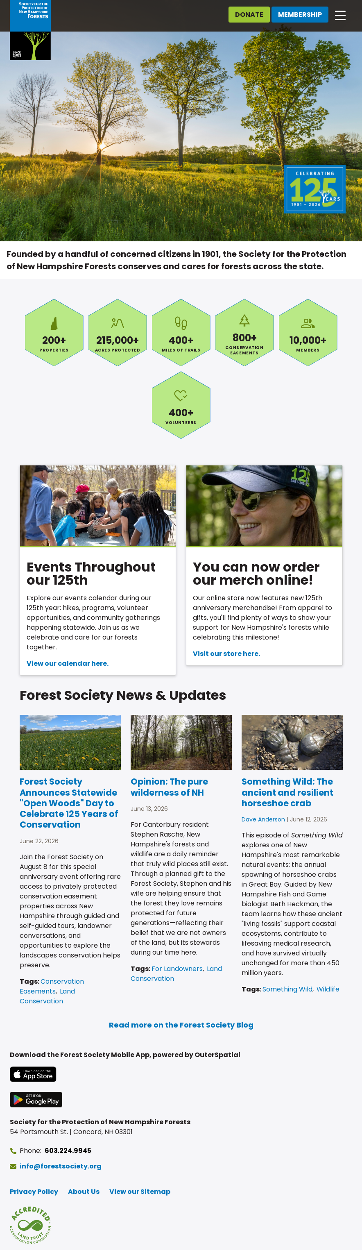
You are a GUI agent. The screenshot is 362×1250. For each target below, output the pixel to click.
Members (308, 332)
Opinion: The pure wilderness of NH (169, 787)
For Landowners (177, 968)
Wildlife (328, 989)
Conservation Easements (244, 332)
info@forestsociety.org (61, 1166)
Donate (249, 14)
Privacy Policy (34, 1191)
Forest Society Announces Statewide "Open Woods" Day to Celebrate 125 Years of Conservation (69, 803)
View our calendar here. (68, 663)
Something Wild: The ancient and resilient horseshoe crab (287, 792)
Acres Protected (117, 332)
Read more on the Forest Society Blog (181, 1025)
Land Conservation (47, 996)
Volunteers (181, 405)
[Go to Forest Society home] (30, 30)
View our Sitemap (139, 1191)
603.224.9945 (68, 1150)
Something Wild (287, 989)
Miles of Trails (181, 332)
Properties (54, 332)
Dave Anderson (263, 819)
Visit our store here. (226, 653)
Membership (300, 14)
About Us (84, 1191)
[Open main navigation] (340, 15)
